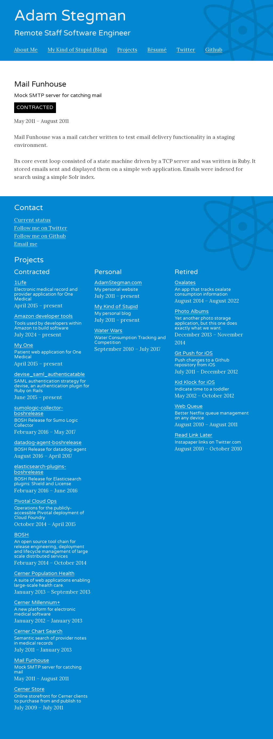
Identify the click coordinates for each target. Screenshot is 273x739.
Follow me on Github (40, 236)
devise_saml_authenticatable (49, 374)
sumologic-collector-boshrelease (38, 410)
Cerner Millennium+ (37, 602)
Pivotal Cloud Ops (35, 501)
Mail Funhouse (31, 660)
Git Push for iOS (194, 353)
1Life (20, 283)
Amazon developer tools (43, 316)
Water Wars (108, 331)
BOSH (21, 535)
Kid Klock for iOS (195, 382)
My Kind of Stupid (116, 307)
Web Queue (189, 406)
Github (213, 49)
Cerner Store (29, 689)
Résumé (157, 49)
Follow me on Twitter (40, 228)
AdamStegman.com (118, 283)
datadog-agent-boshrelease (48, 442)
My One (23, 345)
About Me (26, 49)
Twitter (186, 49)
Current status (32, 220)
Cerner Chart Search (38, 631)
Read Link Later (193, 435)
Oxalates (185, 283)
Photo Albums (192, 311)
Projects (127, 49)
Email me (25, 244)
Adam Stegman (70, 16)
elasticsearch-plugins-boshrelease (40, 469)
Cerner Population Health (44, 573)
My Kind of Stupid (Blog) (77, 49)
